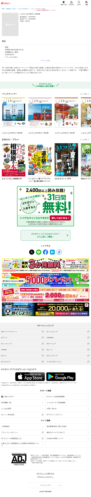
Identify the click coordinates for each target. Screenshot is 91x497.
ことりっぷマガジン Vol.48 (38, 133)
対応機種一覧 (6, 402)
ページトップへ (45, 485)
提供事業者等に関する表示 (57, 426)
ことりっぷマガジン (23, 8)
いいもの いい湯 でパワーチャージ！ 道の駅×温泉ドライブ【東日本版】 (39, 180)
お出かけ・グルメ (11, 8)
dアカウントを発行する (45, 473)
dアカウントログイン (55, 415)
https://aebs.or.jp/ (37, 463)
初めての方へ (7, 396)
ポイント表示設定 (7, 415)
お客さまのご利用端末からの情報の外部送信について (20, 444)
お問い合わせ (52, 409)
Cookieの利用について (55, 438)
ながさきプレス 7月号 (63, 179)
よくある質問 (6, 409)
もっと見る (83, 94)
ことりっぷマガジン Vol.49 (12, 133)
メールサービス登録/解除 (56, 402)
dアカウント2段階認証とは (11, 438)
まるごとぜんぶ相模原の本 (12, 179)
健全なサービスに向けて (56, 432)
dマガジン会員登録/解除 (56, 396)
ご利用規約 (5, 426)
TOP (3, 8)
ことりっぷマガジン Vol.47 (65, 133)
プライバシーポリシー (9, 432)
